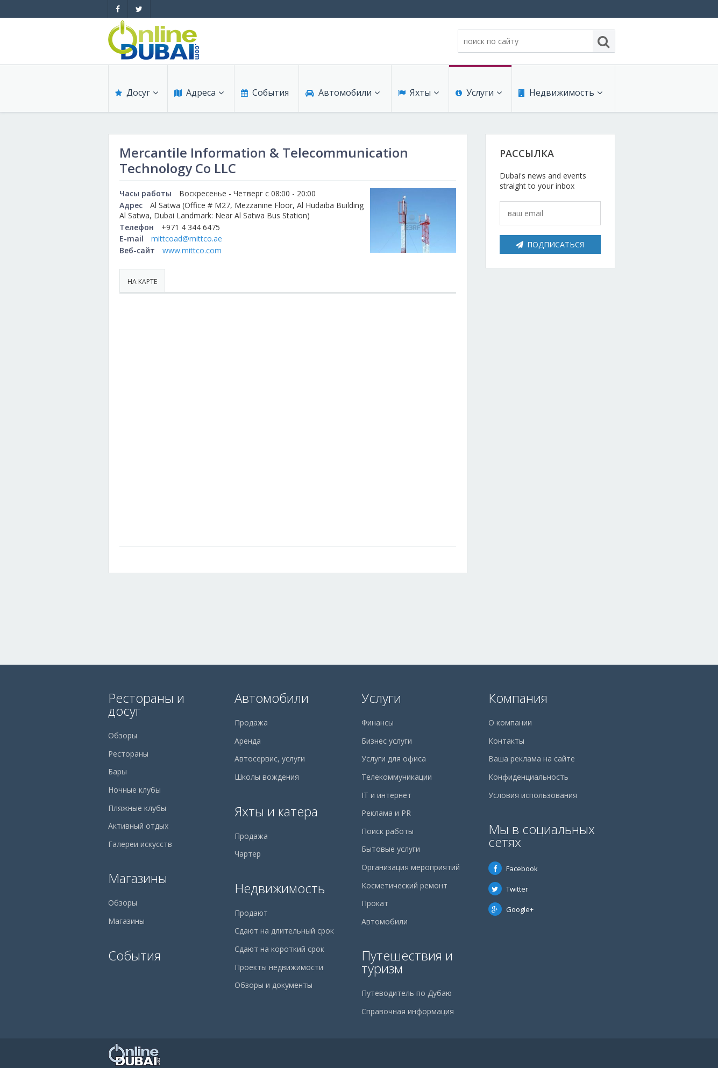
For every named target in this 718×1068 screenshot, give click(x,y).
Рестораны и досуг (146, 704)
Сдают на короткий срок (279, 949)
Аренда (247, 741)
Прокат (374, 903)
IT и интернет (386, 795)
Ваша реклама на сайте (531, 758)
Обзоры (122, 735)
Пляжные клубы (137, 808)
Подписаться (550, 244)
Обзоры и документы (273, 985)
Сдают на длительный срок (284, 930)
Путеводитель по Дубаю (406, 993)
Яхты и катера (276, 811)
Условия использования (532, 795)
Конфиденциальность (528, 777)
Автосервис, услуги (269, 758)
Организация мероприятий (410, 867)
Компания (518, 698)
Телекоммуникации (396, 777)
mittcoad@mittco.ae (186, 238)
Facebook (513, 868)
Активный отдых (138, 826)
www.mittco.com (192, 250)
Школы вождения (266, 777)
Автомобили (342, 92)
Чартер (247, 854)
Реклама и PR (386, 813)
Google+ (511, 909)
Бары (117, 771)
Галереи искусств (140, 844)
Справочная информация (407, 1011)
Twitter (508, 889)
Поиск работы (387, 831)
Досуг (136, 92)
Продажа (251, 722)
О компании (510, 722)
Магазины (137, 878)
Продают (251, 913)
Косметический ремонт (404, 885)
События (265, 92)
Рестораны (128, 754)
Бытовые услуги (390, 849)
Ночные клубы (134, 790)
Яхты (418, 92)
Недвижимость (560, 92)
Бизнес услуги (386, 741)
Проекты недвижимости (278, 967)
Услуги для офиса (393, 758)
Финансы (377, 722)
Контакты (506, 741)
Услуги (479, 92)
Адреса (199, 92)
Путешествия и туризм (407, 961)
